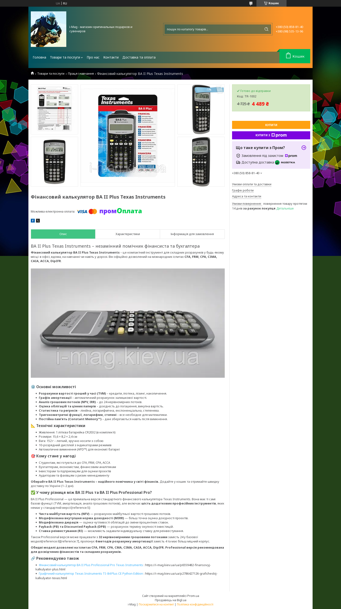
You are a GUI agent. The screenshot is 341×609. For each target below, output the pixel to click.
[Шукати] (266, 29)
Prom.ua (193, 596)
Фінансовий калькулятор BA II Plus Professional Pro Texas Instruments (91, 565)
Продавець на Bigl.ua (170, 600)
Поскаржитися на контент (156, 604)
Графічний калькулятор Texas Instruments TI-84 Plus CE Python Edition (91, 573)
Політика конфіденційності (195, 604)
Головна (39, 57)
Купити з (271, 135)
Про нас (93, 57)
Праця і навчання (81, 74)
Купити (271, 125)
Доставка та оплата (139, 57)
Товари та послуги (65, 57)
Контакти (111, 57)
